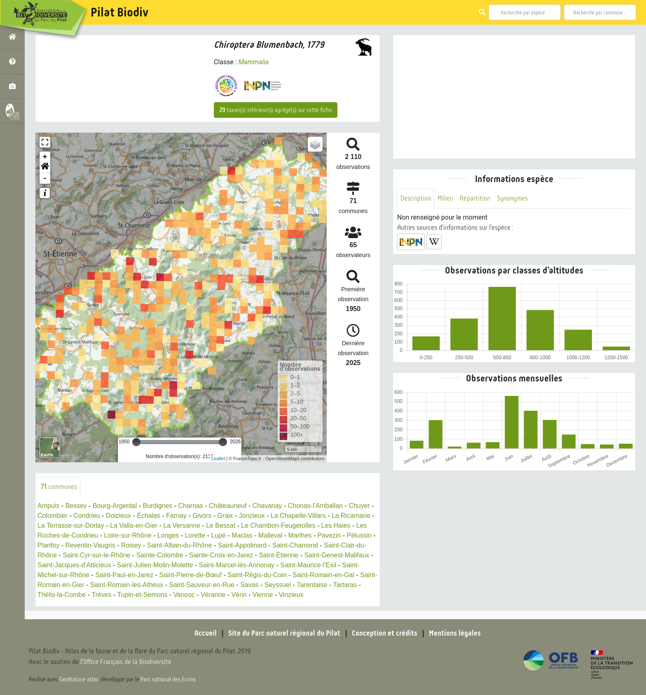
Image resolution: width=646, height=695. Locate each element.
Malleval (271, 535)
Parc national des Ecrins (168, 679)
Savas (267, 584)
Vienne (267, 594)
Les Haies (336, 525)
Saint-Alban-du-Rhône (179, 545)
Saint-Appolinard (242, 545)
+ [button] (45, 157)
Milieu (445, 198)
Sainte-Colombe (160, 555)
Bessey (76, 505)
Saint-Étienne (279, 555)
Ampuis (48, 505)
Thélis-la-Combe (65, 594)
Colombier (52, 515)
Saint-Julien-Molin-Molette (155, 565)
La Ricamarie (351, 515)
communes (59, 487)
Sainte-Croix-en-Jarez (222, 555)
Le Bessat (221, 525)
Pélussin (359, 535)
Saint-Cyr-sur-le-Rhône (97, 555)
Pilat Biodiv (119, 12)
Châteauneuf (228, 505)
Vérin (243, 594)
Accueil (205, 633)
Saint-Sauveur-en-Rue (219, 584)
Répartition (475, 198)
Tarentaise (330, 584)
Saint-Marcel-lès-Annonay (237, 565)
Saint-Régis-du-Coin (257, 574)
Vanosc (188, 594)
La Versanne (182, 525)
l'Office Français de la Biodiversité (126, 662)
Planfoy (48, 545)
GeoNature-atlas (78, 679)
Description (415, 198)
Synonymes (512, 198)
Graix (225, 515)
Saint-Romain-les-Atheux (144, 584)
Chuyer (360, 505)
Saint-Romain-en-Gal (324, 574)
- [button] (45, 178)
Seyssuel (295, 584)
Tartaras (363, 584)
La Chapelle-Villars (298, 515)
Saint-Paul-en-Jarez (124, 574)
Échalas (149, 515)
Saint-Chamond (296, 545)
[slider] (136, 442)
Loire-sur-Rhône (128, 535)
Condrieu (86, 515)
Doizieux (118, 515)
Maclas (242, 535)
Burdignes (158, 505)
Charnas (190, 505)
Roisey (131, 545)
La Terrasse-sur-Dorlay (70, 525)
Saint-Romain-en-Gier (69, 584)
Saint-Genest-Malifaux (337, 555)
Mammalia (254, 62)
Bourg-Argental (115, 505)
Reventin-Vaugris (91, 545)
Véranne (217, 594)
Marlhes (300, 535)
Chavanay (268, 505)
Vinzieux (295, 594)
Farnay (176, 515)
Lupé (218, 535)
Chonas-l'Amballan (316, 505)
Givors (202, 515)
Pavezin (330, 535)
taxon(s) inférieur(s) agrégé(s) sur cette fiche (275, 110)
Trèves (105, 594)
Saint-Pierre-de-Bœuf (190, 574)
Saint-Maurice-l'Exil (309, 565)
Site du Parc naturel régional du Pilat (284, 633)
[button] (45, 167)
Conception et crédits (384, 633)
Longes (169, 535)
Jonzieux (252, 515)
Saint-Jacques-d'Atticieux (74, 565)
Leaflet (218, 458)
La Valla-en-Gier (134, 525)
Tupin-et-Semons (146, 594)
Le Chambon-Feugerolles (279, 525)
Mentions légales (455, 633)
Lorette (195, 535)
